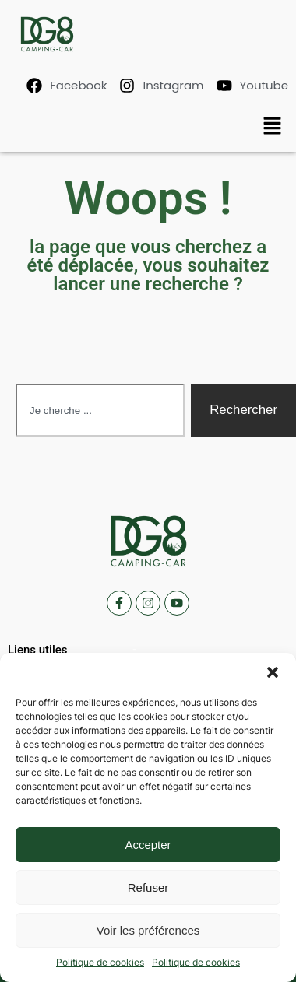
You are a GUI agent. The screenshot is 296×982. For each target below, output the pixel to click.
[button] (272, 672)
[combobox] (100, 410)
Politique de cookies (100, 962)
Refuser (148, 887)
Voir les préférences (148, 930)
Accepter (148, 844)
